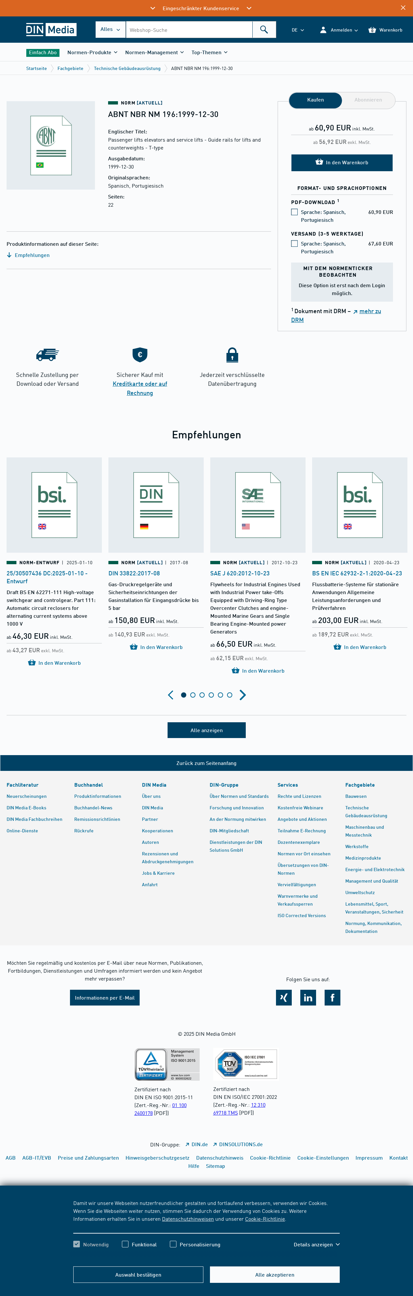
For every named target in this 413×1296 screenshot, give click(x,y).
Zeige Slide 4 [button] (211, 695)
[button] (338, 29)
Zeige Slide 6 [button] (229, 695)
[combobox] (201, 29)
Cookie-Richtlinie (265, 1218)
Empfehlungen (28, 255)
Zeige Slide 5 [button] (220, 695)
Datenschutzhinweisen (188, 1218)
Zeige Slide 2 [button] (192, 695)
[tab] (183, 695)
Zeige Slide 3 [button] (202, 695)
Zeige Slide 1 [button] (183, 695)
